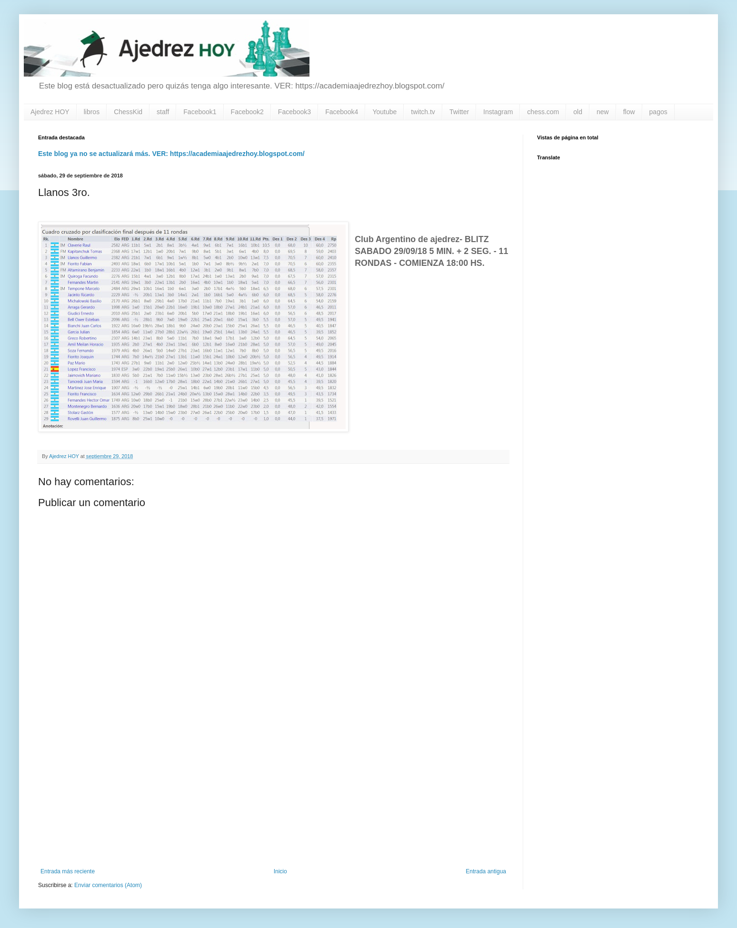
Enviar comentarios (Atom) (108, 885)
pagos (658, 112)
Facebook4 (341, 112)
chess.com (543, 112)
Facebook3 (294, 112)
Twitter (459, 112)
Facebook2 (247, 112)
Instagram (498, 112)
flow (629, 112)
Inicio (280, 871)
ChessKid (128, 112)
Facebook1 (199, 112)
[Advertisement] (273, 789)
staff (163, 112)
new (603, 112)
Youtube (384, 112)
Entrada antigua (486, 871)
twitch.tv (423, 112)
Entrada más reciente (67, 871)
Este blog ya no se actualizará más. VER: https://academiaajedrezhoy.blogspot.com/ (171, 153)
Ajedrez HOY (50, 112)
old (577, 112)
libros (92, 112)
